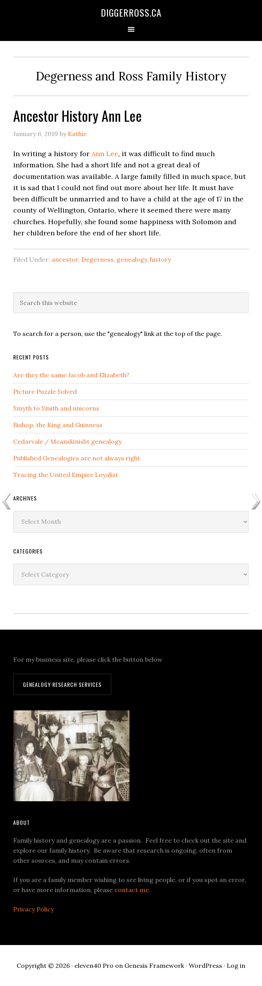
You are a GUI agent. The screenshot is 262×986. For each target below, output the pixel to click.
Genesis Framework (154, 965)
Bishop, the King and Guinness (57, 425)
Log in (236, 965)
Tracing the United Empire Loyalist (65, 475)
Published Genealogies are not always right (76, 458)
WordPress (205, 965)
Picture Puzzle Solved (45, 391)
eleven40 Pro (94, 965)
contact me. (132, 890)
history (160, 259)
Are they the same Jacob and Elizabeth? (71, 375)
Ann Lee (104, 153)
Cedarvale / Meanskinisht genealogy (67, 441)
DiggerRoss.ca (131, 12)
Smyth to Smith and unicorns (56, 408)
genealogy (132, 259)
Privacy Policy (33, 909)
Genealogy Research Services (62, 684)
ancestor (65, 259)
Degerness (97, 259)
